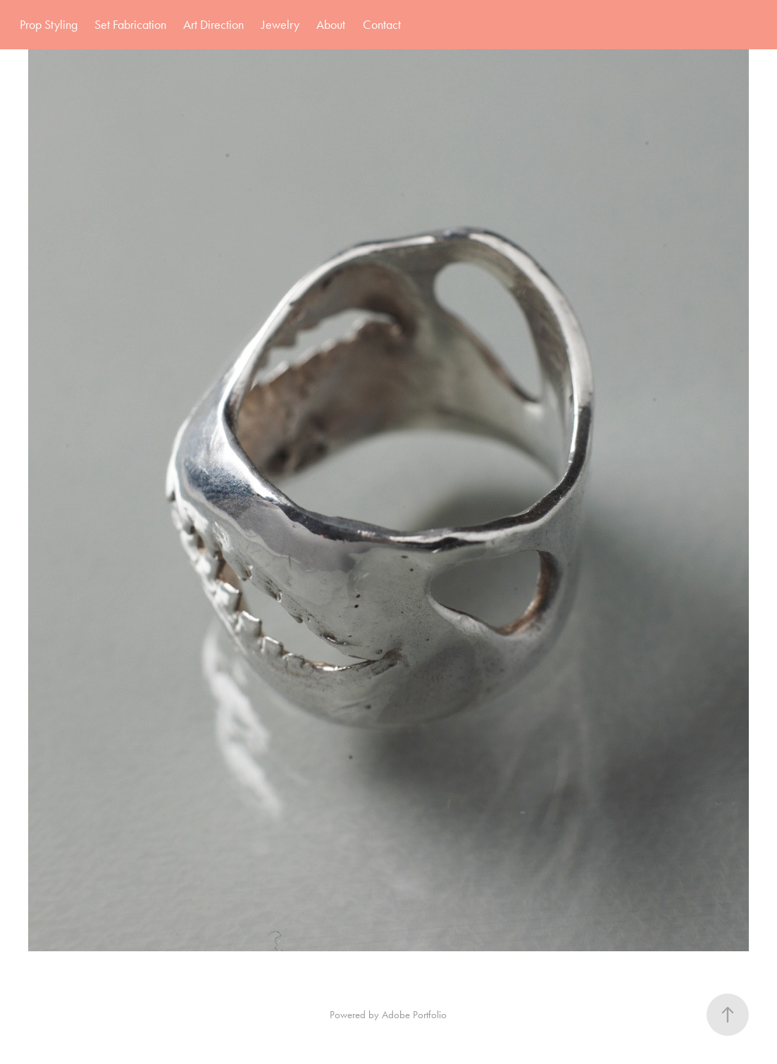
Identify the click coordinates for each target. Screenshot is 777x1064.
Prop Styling (48, 24)
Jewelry (280, 24)
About (330, 24)
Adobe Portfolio (414, 1014)
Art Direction (213, 24)
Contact (382, 24)
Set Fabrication (130, 24)
